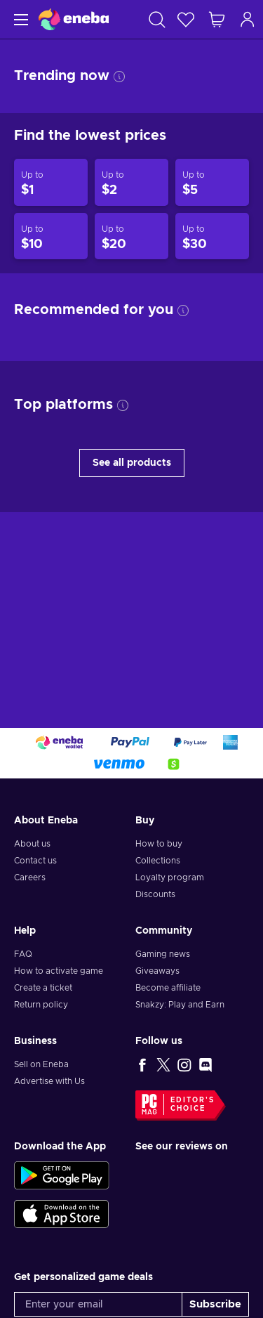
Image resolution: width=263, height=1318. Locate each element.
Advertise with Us (49, 1081)
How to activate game (58, 971)
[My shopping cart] (216, 19)
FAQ (23, 954)
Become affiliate (168, 988)
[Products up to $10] (51, 236)
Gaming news (162, 954)
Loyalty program (169, 877)
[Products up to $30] (212, 236)
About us (32, 844)
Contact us (35, 860)
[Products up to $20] (131, 236)
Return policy (41, 1004)
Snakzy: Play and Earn (179, 1004)
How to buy (158, 844)
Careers (30, 877)
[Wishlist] (185, 19)
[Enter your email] (98, 1304)
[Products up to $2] (131, 182)
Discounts (155, 894)
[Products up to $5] (212, 182)
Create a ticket (43, 988)
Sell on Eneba (41, 1064)
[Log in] (247, 19)
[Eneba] (74, 19)
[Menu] (19, 19)
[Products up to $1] (51, 182)
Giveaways (157, 971)
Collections (157, 860)
